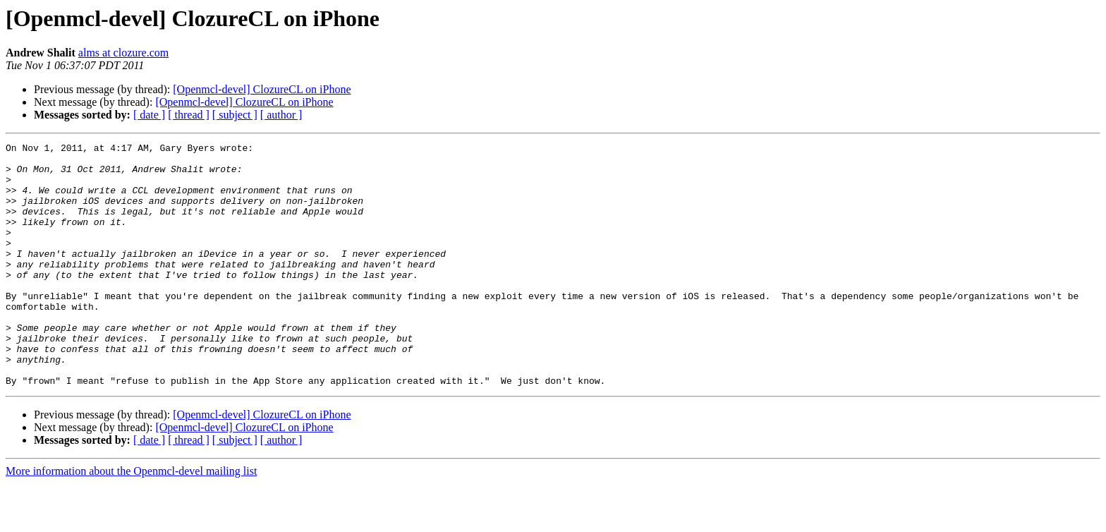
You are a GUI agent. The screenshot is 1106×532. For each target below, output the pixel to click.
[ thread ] (188, 115)
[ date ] (149, 115)
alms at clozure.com (123, 53)
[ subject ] (234, 115)
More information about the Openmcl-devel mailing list (131, 520)
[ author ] (281, 115)
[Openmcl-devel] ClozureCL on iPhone (262, 89)
